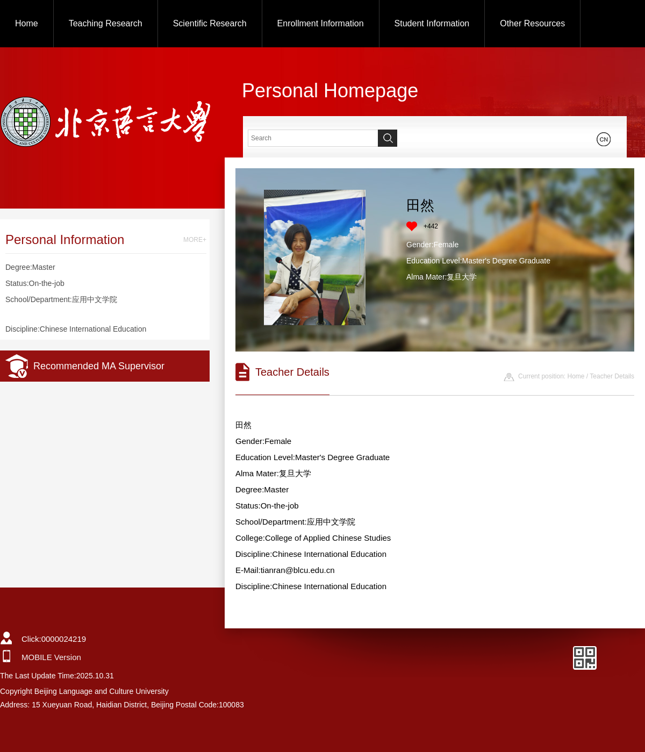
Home (26, 23)
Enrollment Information (320, 23)
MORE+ (194, 239)
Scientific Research (210, 23)
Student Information (432, 23)
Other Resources (532, 23)
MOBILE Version (51, 657)
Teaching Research (105, 23)
